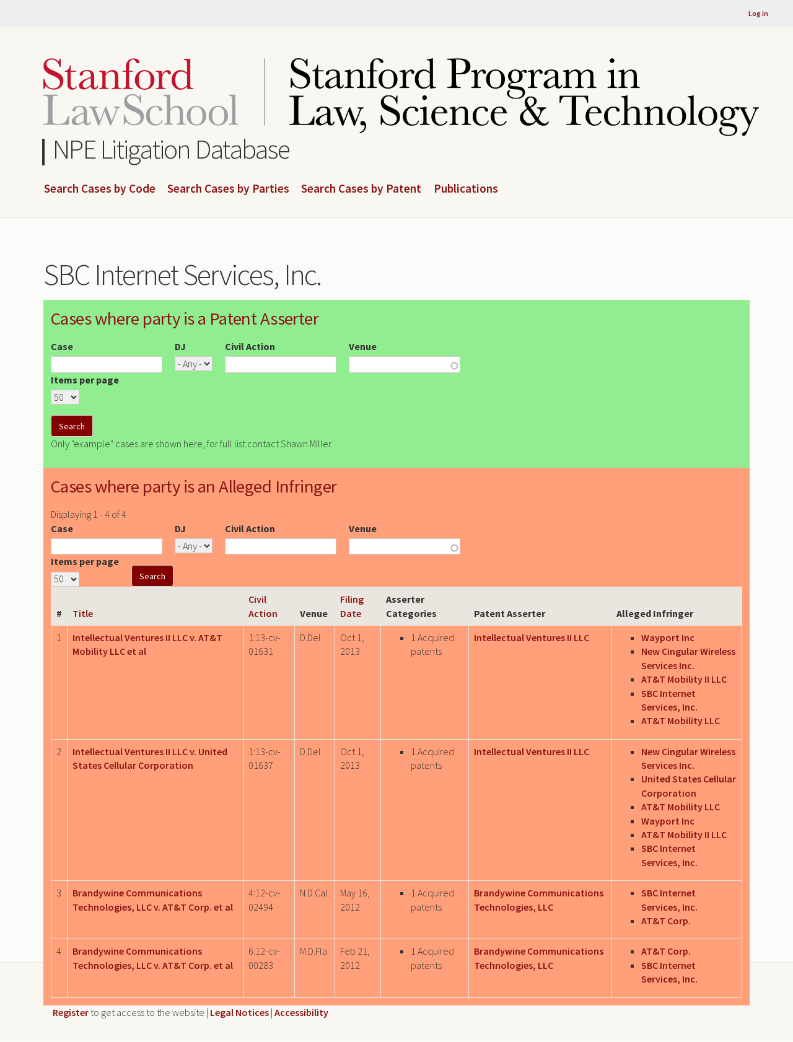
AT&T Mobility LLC (680, 720)
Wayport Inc (667, 637)
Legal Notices (239, 1012)
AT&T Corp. (666, 920)
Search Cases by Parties (228, 189)
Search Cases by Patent (361, 189)
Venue (363, 346)
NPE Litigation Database (171, 149)
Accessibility (301, 1012)
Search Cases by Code (100, 189)
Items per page (85, 380)
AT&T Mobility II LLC (684, 679)
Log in (758, 13)
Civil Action (250, 346)
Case (62, 346)
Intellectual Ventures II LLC (531, 637)
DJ (180, 346)
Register (71, 1012)
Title (82, 613)
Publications (466, 189)
